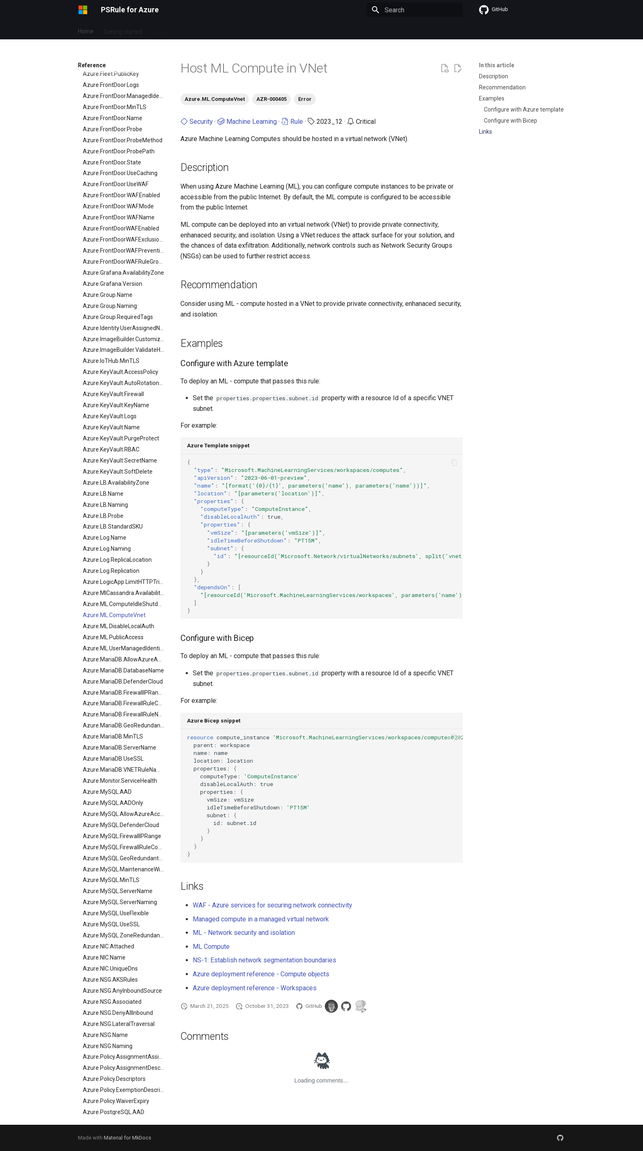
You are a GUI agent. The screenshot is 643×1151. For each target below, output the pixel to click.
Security (196, 121)
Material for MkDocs (127, 1138)
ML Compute (211, 946)
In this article (496, 65)
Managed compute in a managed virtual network (261, 919)
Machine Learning (247, 121)
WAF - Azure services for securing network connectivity (272, 905)
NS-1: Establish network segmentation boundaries (264, 960)
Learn (291, 30)
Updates (163, 30)
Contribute (260, 30)
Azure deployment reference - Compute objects (261, 974)
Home (85, 30)
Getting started (122, 30)
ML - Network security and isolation (244, 933)
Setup (191, 30)
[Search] (415, 9)
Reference (223, 30)
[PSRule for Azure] (83, 10)
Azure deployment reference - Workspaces (255, 988)
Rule (292, 121)
